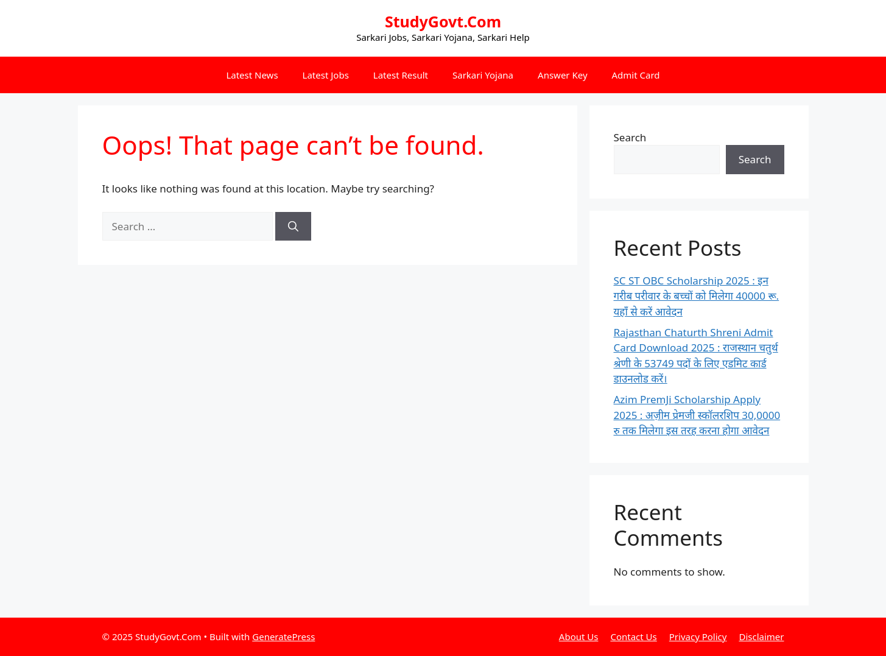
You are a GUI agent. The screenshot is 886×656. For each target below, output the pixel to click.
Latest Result (400, 75)
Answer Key (562, 75)
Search (630, 137)
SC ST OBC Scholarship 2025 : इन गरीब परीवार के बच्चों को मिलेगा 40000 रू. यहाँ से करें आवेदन (696, 296)
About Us (579, 636)
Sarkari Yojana (482, 75)
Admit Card (636, 75)
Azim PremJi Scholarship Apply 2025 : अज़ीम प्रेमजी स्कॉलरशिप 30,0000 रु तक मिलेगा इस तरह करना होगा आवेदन (697, 414)
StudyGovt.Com (443, 21)
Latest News (252, 75)
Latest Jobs (326, 75)
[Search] (293, 226)
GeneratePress (283, 636)
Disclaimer (761, 636)
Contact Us (633, 636)
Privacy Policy (698, 636)
